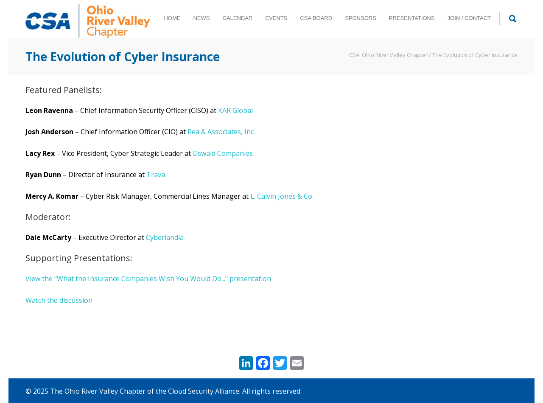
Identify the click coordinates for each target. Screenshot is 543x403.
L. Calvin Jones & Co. (281, 196)
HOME (172, 18)
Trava (155, 174)
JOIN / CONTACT (469, 18)
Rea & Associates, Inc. (221, 131)
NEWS (201, 18)
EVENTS (276, 18)
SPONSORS (360, 18)
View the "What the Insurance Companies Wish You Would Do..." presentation (148, 278)
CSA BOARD (316, 18)
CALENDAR (237, 18)
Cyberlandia (165, 237)
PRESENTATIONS (412, 18)
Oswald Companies (223, 153)
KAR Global (235, 110)
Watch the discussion (58, 300)
